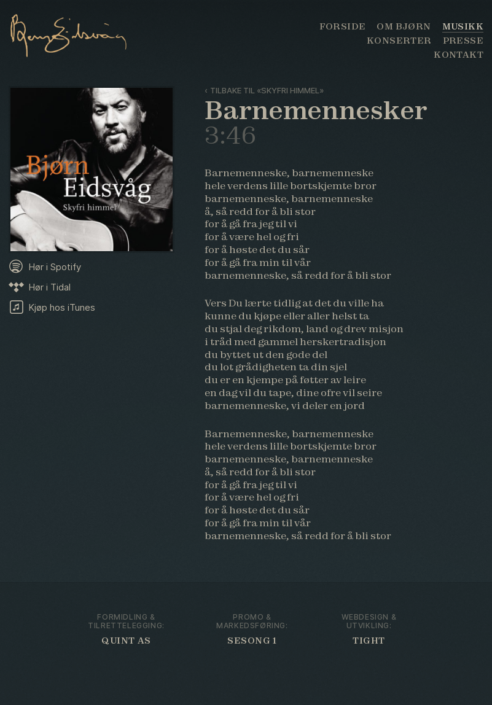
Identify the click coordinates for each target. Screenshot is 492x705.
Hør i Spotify (54, 267)
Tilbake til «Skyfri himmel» (267, 90)
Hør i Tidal (49, 287)
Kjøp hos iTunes (61, 307)
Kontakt (458, 54)
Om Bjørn (404, 26)
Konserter (399, 40)
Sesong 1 (252, 640)
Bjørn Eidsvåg (78, 33)
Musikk (462, 26)
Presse (463, 40)
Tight (369, 640)
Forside (342, 26)
